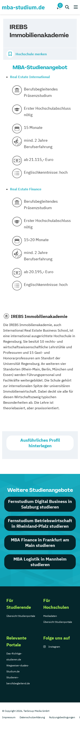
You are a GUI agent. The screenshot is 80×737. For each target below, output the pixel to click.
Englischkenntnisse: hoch (46, 172)
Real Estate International (30, 77)
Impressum (8, 717)
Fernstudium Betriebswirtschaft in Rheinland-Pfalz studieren (40, 523)
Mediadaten (50, 616)
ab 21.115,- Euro (38, 159)
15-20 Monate (36, 239)
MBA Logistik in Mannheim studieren (40, 561)
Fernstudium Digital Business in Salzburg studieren (40, 504)
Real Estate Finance (25, 189)
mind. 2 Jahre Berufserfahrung (38, 143)
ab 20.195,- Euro (38, 271)
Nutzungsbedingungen (62, 717)
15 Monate (33, 127)
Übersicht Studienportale (20, 616)
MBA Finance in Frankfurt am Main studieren (40, 542)
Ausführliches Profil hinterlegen (40, 443)
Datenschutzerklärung (32, 717)
